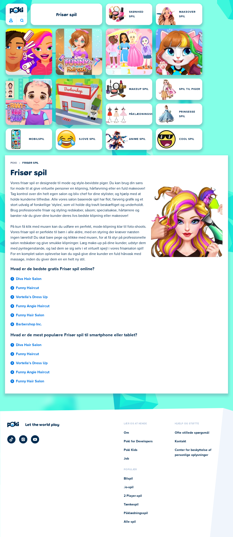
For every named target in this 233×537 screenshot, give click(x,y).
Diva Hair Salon (28, 279)
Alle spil (130, 521)
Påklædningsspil (136, 513)
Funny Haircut (27, 288)
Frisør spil (30, 163)
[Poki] (16, 10)
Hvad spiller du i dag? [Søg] (22, 20)
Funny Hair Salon (30, 315)
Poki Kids (130, 450)
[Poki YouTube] (35, 439)
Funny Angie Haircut (32, 306)
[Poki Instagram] (23, 439)
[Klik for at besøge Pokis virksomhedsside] (33, 424)
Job (126, 458)
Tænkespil (131, 504)
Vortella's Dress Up (32, 297)
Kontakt (180, 441)
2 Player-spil (133, 495)
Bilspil (128, 478)
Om (126, 432)
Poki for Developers (138, 441)
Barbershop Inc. (29, 324)
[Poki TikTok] (11, 439)
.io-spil (129, 487)
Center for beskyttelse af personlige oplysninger (193, 452)
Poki (13, 163)
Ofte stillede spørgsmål (192, 432)
